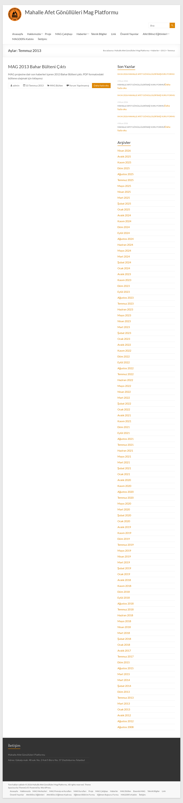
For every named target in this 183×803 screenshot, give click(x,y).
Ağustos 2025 (125, 174)
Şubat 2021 (124, 468)
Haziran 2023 (125, 309)
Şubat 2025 (124, 203)
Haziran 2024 (125, 244)
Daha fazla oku (101, 85)
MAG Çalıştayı (63, 33)
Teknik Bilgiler (99, 33)
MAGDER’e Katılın (23, 39)
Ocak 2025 (123, 209)
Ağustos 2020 (125, 491)
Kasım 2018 (124, 585)
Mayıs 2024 (124, 250)
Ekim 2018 (123, 591)
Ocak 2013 (123, 709)
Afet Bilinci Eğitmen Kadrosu (61, 794)
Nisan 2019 (124, 556)
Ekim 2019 (123, 538)
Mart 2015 (123, 674)
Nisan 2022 (124, 391)
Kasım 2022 (124, 350)
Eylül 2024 (123, 232)
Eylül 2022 (123, 362)
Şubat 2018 (124, 638)
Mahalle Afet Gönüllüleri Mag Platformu (77, 12)
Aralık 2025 (124, 156)
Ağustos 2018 (125, 603)
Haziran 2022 (125, 380)
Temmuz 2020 (125, 497)
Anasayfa (17, 33)
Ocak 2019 (123, 574)
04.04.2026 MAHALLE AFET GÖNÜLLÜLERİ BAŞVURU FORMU (146, 74)
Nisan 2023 (124, 321)
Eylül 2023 (123, 291)
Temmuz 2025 (125, 180)
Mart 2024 (123, 256)
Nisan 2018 (124, 627)
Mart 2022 (123, 397)
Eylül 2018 (123, 597)
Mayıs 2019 (124, 550)
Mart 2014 (123, 679)
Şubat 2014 (124, 685)
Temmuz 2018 (125, 609)
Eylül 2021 (123, 432)
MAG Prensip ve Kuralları (63, 790)
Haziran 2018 (125, 615)
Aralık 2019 (124, 527)
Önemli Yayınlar (129, 33)
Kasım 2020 (124, 485)
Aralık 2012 (124, 715)
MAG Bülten (56, 85)
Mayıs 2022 (124, 385)
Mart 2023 (123, 327)
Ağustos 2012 (125, 721)
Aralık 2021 (124, 415)
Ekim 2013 (123, 691)
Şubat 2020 (124, 515)
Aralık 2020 (124, 479)
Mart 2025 (123, 197)
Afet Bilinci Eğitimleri (155, 33)
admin (16, 85)
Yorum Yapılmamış (79, 85)
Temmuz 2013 (125, 697)
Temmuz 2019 (125, 544)
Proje (48, 33)
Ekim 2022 (123, 356)
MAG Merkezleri (42, 790)
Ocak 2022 (123, 409)
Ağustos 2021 (125, 438)
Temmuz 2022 (125, 374)
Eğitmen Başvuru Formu (111, 794)
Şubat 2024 (124, 262)
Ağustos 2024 (125, 238)
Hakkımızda (34, 33)
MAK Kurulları (83, 790)
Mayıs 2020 (124, 503)
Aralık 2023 (124, 274)
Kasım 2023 (124, 280)
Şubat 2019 (124, 568)
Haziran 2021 (125, 450)
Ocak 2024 (123, 268)
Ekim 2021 (123, 427)
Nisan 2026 (124, 150)
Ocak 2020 (123, 521)
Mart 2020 (123, 509)
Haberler (82, 33)
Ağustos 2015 (125, 668)
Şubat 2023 (124, 332)
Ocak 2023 (123, 338)
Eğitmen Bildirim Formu (87, 794)
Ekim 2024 (123, 227)
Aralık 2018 (124, 579)
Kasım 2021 (124, 421)
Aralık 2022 (124, 344)
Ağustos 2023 (125, 297)
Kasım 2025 (124, 162)
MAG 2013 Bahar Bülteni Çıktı (37, 66)
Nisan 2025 (124, 191)
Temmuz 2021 (125, 444)
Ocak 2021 (123, 474)
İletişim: (42, 39)
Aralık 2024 (124, 215)
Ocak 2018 (123, 644)
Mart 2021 (123, 462)
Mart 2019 (123, 562)
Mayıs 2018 (124, 621)
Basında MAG (145, 790)
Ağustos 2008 (125, 727)
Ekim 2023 (123, 285)
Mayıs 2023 (124, 315)
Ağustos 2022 (125, 368)
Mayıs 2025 (124, 185)
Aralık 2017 (124, 650)
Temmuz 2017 (125, 656)
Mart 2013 (123, 703)
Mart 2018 (123, 632)
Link (113, 33)
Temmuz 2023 (125, 303)
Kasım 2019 (124, 532)
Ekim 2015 (123, 662)
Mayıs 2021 (124, 456)
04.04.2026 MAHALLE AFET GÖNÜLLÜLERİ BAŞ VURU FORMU (146, 95)
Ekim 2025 (123, 168)
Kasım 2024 (124, 221)
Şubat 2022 (124, 403)
